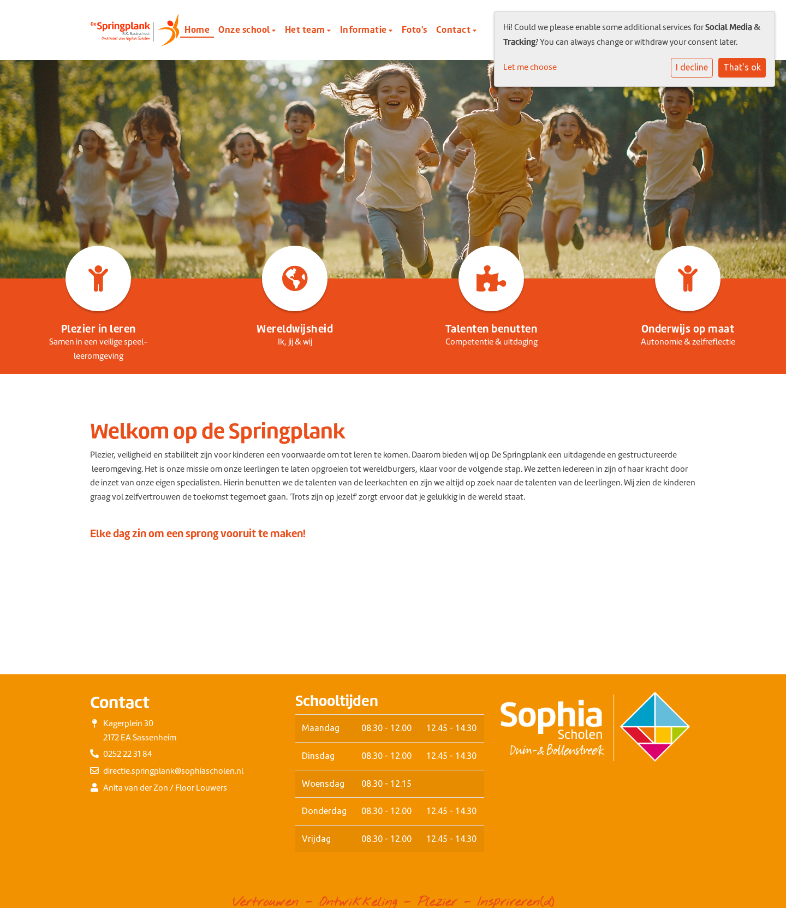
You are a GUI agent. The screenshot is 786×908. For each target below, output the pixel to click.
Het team (306, 29)
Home (197, 29)
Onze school (245, 29)
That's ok (742, 67)
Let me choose (530, 67)
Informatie (364, 29)
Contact (454, 29)
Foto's (414, 29)
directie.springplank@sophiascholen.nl (173, 770)
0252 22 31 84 (127, 754)
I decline (692, 67)
